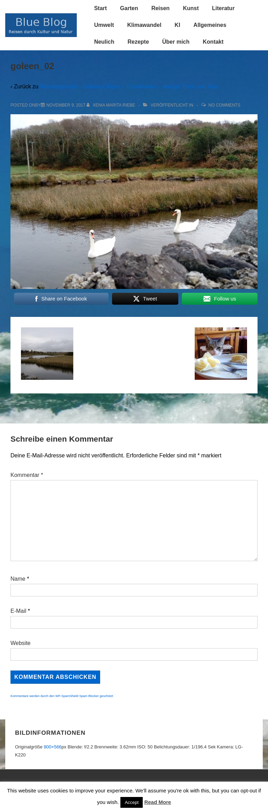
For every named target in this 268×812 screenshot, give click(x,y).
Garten (129, 8)
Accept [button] (132, 802)
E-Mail (18, 611)
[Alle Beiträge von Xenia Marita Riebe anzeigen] (111, 105)
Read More (157, 802)
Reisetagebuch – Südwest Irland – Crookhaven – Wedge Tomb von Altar (129, 86)
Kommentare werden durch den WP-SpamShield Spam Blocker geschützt (61, 696)
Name (17, 579)
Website (20, 643)
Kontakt (213, 42)
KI (177, 25)
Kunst (191, 8)
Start (100, 8)
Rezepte (138, 42)
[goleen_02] (65, 105)
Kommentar (26, 475)
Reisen (160, 8)
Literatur (223, 8)
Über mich (175, 42)
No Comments (224, 105)
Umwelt (104, 25)
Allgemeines (209, 25)
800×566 (52, 746)
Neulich (104, 42)
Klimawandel (144, 25)
